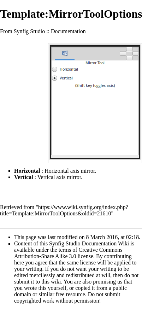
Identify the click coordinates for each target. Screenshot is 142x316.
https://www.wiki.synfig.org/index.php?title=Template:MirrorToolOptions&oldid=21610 (64, 210)
